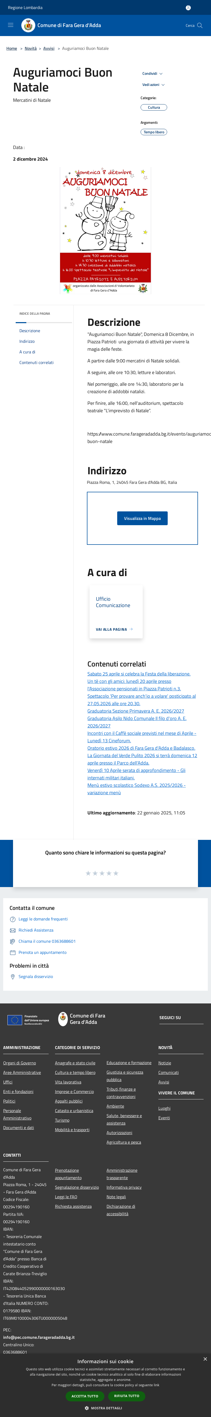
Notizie (164, 1063)
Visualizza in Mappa (142, 518)
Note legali (116, 1197)
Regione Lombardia (25, 7)
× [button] (205, 1359)
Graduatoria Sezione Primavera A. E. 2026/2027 (135, 710)
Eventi (164, 1118)
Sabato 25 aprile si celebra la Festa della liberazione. (139, 673)
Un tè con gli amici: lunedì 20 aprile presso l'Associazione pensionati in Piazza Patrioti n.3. (134, 685)
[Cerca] (200, 25)
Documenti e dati (18, 1127)
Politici (9, 1101)
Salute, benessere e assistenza (124, 1119)
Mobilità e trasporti (72, 1129)
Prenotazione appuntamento (68, 1174)
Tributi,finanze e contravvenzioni (121, 1093)
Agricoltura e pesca (124, 1142)
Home (11, 48)
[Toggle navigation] (10, 25)
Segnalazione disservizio (77, 1187)
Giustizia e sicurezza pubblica (125, 1076)
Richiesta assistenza (73, 1206)
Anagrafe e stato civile (75, 1063)
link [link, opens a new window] (156, 1385)
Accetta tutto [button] (85, 1396)
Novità (31, 48)
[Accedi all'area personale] (188, 8)
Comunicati (168, 1072)
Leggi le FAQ (66, 1197)
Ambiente (115, 1106)
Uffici (7, 1082)
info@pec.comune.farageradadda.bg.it (39, 1337)
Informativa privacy (124, 1187)
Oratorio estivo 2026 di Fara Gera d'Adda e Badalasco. (141, 748)
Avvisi (48, 48)
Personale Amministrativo (17, 1114)
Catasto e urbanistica (74, 1110)
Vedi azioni (154, 85)
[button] (105, 1408)
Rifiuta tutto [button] (127, 1396)
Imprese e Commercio (74, 1091)
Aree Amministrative (22, 1072)
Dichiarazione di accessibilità (121, 1210)
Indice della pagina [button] (34, 313)
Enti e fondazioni (18, 1091)
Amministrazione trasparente (122, 1174)
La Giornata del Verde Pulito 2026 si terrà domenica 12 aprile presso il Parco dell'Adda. (142, 759)
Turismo (62, 1120)
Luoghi (164, 1108)
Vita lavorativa (68, 1082)
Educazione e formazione (129, 1062)
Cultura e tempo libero (75, 1072)
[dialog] (105, 1385)
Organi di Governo (19, 1063)
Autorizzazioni (119, 1132)
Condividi (153, 74)
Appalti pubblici (69, 1101)
